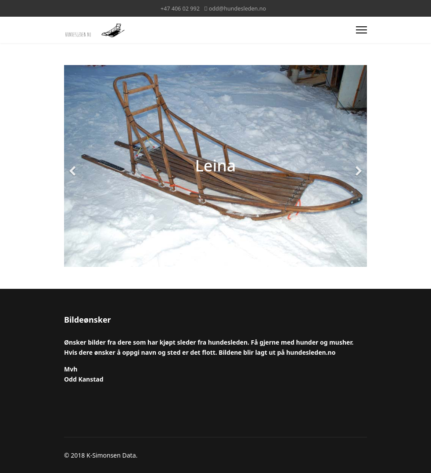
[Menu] (361, 30)
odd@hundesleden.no (237, 8)
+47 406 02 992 (180, 8)
